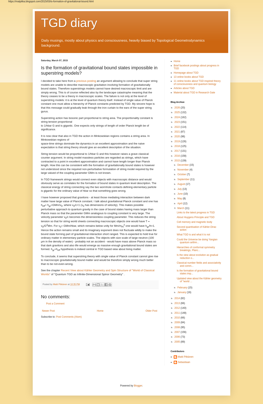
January (182, 292)
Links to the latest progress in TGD (196, 212)
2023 (178, 122)
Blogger (138, 385)
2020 (178, 136)
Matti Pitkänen (185, 356)
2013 (178, 303)
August (181, 184)
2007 (178, 332)
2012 (178, 308)
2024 (178, 117)
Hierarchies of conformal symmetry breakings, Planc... (196, 249)
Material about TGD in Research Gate (194, 92)
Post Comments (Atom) (69, 316)
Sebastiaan (184, 362)
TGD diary (69, 23)
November (183, 169)
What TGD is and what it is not (193, 234)
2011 (178, 312)
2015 (178, 160)
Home (100, 310)
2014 (178, 298)
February (182, 287)
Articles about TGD (184, 88)
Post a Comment (55, 303)
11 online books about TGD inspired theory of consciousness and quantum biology (197, 82)
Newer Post (48, 310)
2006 (178, 336)
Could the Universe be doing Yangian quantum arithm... (197, 241)
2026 (178, 107)
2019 (178, 141)
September (183, 179)
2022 (178, 127)
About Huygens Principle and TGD (195, 217)
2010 (178, 317)
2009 (178, 322)
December (183, 164)
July (180, 189)
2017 (178, 150)
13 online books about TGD (189, 76)
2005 (178, 341)
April (180, 203)
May (180, 198)
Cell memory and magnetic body (194, 222)
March (181, 208)
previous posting (86, 80)
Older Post (151, 310)
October (182, 174)
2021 (178, 131)
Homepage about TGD (186, 72)
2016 (178, 155)
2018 (178, 146)
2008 (178, 327)
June (180, 193)
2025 (178, 112)
